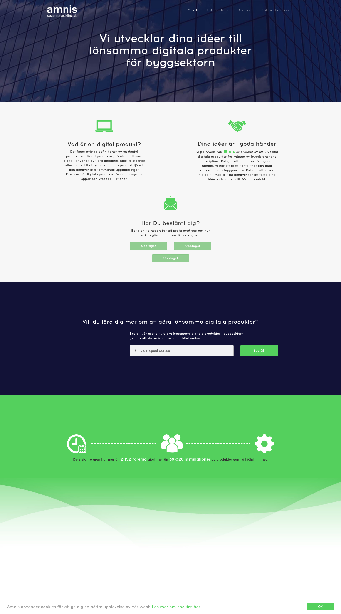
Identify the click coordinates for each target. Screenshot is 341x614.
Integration (217, 10)
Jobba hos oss (275, 10)
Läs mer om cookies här (176, 607)
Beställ (259, 351)
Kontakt (245, 10)
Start (192, 10)
